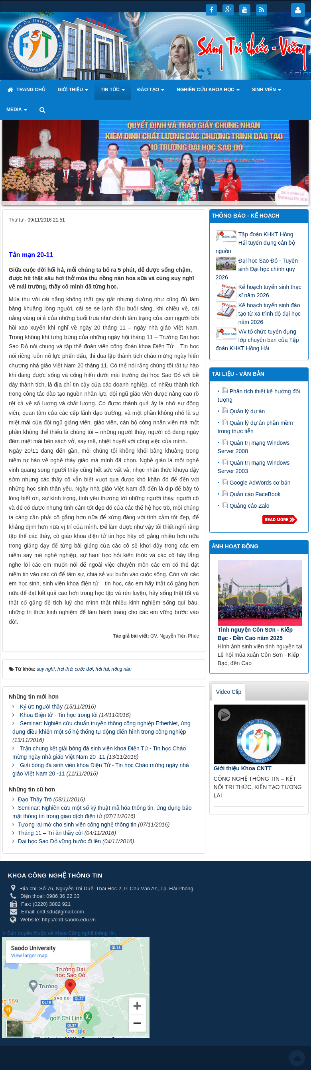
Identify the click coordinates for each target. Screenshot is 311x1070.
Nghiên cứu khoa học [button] (208, 92)
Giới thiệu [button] (73, 92)
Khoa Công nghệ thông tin (85, 933)
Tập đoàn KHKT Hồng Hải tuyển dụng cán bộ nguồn (255, 242)
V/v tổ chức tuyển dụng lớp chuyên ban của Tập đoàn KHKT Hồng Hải (257, 339)
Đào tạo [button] (150, 92)
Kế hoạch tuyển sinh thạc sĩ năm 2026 (269, 291)
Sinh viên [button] (266, 92)
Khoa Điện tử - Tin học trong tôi (59, 715)
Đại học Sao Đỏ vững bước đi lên (59, 841)
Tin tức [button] (112, 92)
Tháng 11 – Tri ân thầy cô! (50, 833)
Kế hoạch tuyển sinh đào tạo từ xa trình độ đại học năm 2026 (269, 313)
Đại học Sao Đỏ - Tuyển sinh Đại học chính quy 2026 (257, 269)
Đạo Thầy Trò (35, 799)
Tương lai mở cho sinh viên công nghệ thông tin (77, 824)
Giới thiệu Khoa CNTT (243, 768)
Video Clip (229, 692)
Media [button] (16, 112)
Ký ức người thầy (41, 706)
